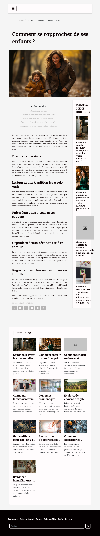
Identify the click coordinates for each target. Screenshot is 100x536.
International (27, 519)
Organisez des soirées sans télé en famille (38, 122)
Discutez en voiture (38, 111)
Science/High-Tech (53, 519)
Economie (13, 519)
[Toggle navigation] (13, 8)
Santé (39, 519)
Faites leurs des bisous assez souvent (38, 118)
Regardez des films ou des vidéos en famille (38, 125)
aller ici (44, 175)
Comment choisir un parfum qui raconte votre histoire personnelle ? (82, 201)
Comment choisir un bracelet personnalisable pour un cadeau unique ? (85, 248)
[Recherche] (46, 526)
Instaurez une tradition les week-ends (39, 114)
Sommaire (40, 106)
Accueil (12, 20)
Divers (21, 20)
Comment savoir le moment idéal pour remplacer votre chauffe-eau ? (82, 152)
